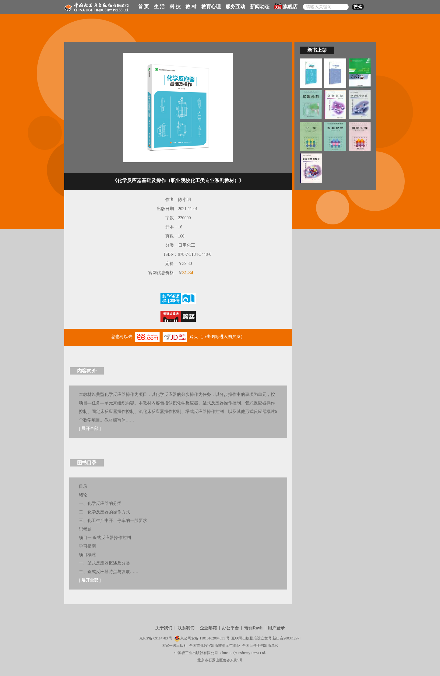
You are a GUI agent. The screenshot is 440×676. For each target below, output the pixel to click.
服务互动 (235, 6)
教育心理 (211, 6)
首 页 (143, 6)
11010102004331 (212, 638)
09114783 (160, 638)
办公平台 (230, 628)
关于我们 (163, 628)
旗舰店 (285, 6)
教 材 (190, 6)
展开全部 (89, 428)
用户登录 (276, 628)
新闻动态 (259, 6)
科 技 (175, 6)
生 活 (159, 6)
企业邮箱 (208, 628)
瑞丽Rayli (253, 628)
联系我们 (186, 628)
